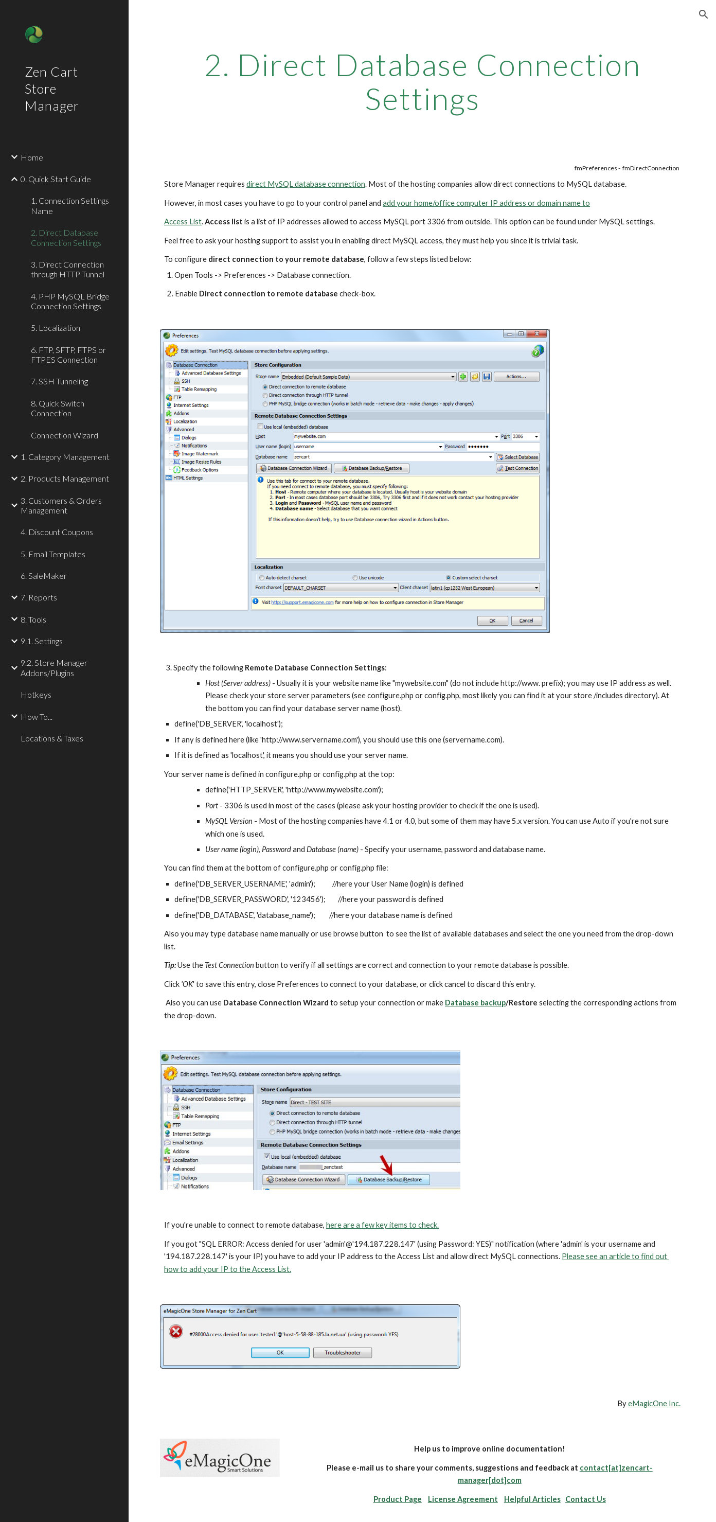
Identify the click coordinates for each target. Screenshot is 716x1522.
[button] (703, 14)
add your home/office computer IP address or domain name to (486, 203)
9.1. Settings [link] (42, 641)
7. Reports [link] (39, 597)
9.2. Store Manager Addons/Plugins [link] (54, 667)
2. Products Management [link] (65, 478)
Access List (183, 221)
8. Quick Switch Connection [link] (57, 408)
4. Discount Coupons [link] (57, 532)
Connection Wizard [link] (64, 435)
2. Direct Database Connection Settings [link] (66, 237)
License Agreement (463, 1499)
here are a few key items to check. (382, 1224)
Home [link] (32, 157)
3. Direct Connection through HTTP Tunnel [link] (67, 269)
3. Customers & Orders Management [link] (61, 505)
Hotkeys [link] (36, 694)
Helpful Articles (532, 1499)
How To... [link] (36, 716)
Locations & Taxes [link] (52, 738)
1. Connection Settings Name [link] (70, 205)
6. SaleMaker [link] (44, 575)
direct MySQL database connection (305, 184)
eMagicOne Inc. (654, 1403)
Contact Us (585, 1499)
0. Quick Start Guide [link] (56, 179)
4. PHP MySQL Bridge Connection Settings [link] (70, 301)
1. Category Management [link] (65, 457)
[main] (422, 81)
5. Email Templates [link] (53, 554)
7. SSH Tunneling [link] (59, 381)
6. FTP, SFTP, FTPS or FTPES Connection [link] (68, 354)
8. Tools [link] (33, 619)
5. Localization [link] (55, 327)
